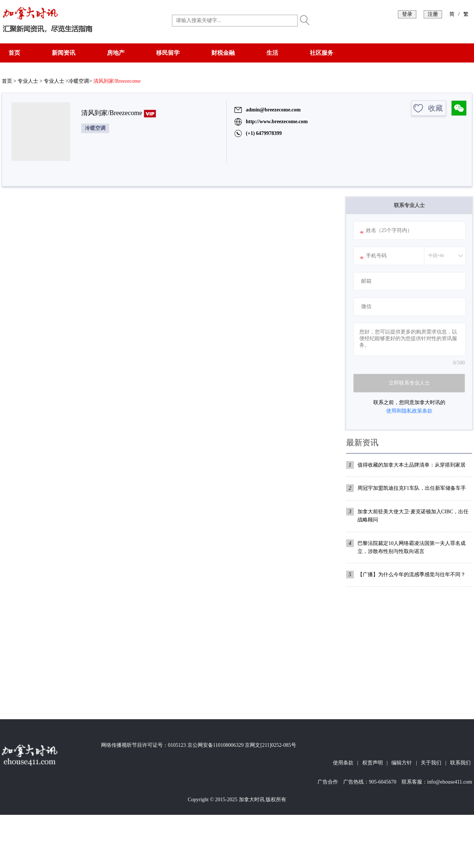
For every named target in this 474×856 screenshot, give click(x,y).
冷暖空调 (78, 81)
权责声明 (372, 763)
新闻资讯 (63, 53)
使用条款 (343, 763)
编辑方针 (401, 763)
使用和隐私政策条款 (409, 411)
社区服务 (321, 53)
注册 (433, 14)
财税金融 (223, 53)
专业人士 (28, 81)
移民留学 (168, 53)
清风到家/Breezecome (117, 81)
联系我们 (460, 763)
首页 (14, 53)
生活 (272, 53)
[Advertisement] (409, 649)
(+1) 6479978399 (264, 133)
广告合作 (327, 782)
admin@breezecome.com (273, 110)
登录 (407, 14)
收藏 (435, 108)
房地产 (116, 53)
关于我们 (431, 763)
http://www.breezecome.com (277, 121)
